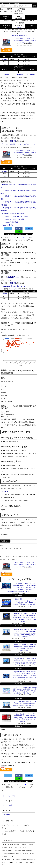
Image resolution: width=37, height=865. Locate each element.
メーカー (9, 3)
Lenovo (17, 3)
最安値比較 (18, 595)
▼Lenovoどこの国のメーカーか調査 (15, 216)
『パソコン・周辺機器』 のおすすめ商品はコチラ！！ (18, 144)
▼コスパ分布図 (31, 74)
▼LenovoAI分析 (7, 225)
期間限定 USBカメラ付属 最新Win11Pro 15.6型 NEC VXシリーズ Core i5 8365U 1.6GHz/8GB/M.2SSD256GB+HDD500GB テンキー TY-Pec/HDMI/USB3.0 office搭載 (24, 661)
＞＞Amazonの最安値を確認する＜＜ (13, 286)
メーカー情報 (7, 805)
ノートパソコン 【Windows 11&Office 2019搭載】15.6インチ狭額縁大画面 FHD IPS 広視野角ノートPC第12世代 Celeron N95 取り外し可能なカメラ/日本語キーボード (25, 690)
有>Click (18, 27)
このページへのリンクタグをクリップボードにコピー (18, 234)
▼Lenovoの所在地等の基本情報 (12, 213)
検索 (34, 6)
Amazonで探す (6, 50)
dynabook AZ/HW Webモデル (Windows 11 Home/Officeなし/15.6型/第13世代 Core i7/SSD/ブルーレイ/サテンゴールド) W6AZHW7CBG (25, 647)
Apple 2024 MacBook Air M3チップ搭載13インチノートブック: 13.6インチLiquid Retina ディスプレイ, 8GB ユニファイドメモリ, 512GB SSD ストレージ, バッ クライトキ (24, 675)
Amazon (4, 59)
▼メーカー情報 (18, 74)
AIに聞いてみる (5, 541)
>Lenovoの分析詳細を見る (18, 35)
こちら (23, 237)
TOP (2, 3)
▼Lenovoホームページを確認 (12, 219)
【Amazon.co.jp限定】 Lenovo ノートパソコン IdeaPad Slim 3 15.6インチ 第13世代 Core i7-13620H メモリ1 (25, 40)
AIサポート (6, 814)
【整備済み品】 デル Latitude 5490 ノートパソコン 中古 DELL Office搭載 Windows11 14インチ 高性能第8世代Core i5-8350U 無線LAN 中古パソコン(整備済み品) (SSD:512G (24, 602)
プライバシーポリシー (11, 796)
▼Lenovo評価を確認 (9, 222)
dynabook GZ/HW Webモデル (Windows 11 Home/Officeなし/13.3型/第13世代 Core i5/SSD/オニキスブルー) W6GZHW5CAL (25, 703)
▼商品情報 (6, 74)
